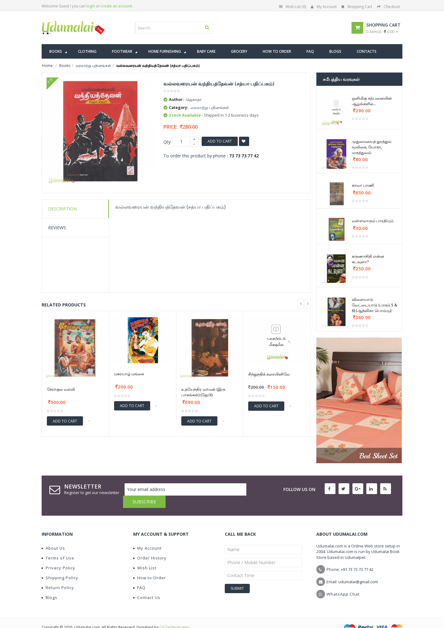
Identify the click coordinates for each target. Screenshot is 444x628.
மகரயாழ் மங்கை (129, 373)
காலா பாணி (363, 185)
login (90, 6)
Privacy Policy (58, 555)
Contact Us (146, 585)
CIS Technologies (174, 615)
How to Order (149, 565)
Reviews (57, 228)
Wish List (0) (292, 6)
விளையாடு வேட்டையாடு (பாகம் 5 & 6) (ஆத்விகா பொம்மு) (374, 305)
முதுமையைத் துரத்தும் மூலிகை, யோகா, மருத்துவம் (371, 147)
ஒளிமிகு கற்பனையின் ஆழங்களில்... (372, 100)
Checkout (388, 6)
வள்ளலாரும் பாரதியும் (372, 220)
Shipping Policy (60, 565)
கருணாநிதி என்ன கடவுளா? (368, 258)
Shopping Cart (357, 6)
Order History (149, 545)
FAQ (139, 575)
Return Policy (58, 575)
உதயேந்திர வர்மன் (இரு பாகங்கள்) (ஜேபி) (203, 391)
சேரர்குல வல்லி (61, 389)
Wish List (144, 555)
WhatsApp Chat (343, 581)
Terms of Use (58, 545)
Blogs (49, 585)
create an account (116, 6)
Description (62, 209)
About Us (53, 536)
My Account (324, 6)
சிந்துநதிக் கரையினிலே (269, 374)
